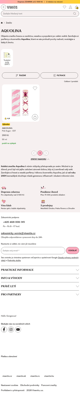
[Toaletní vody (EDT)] (7, 58)
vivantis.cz (7, 376)
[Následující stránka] (46, 153)
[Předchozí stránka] (34, 153)
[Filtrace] (59, 75)
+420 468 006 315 (14, 222)
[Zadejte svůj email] (33, 250)
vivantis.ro (35, 376)
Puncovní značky (49, 385)
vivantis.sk (21, 376)
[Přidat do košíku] (35, 117)
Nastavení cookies (9, 385)
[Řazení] (21, 75)
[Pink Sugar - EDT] (21, 114)
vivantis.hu (49, 376)
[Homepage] (12, 7)
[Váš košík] (76, 7)
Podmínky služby (14, 260)
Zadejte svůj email (11, 251)
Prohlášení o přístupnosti (12, 390)
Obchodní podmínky (29, 385)
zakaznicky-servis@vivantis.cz (18, 233)
